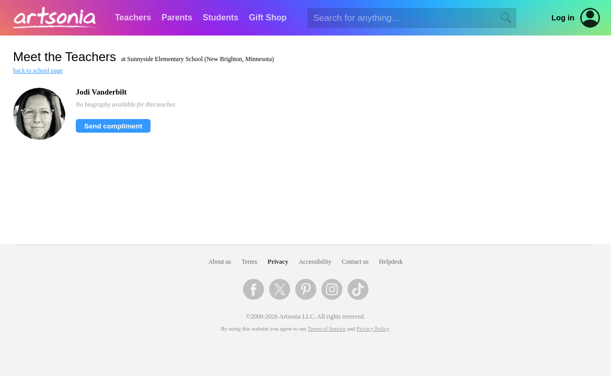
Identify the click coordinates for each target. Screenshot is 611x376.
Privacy (278, 261)
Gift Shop (267, 17)
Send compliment (113, 126)
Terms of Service (327, 329)
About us (220, 261)
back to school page (38, 70)
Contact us (355, 261)
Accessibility (314, 261)
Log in (562, 18)
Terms (249, 261)
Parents (177, 17)
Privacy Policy (372, 329)
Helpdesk (390, 261)
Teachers (133, 17)
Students (220, 17)
